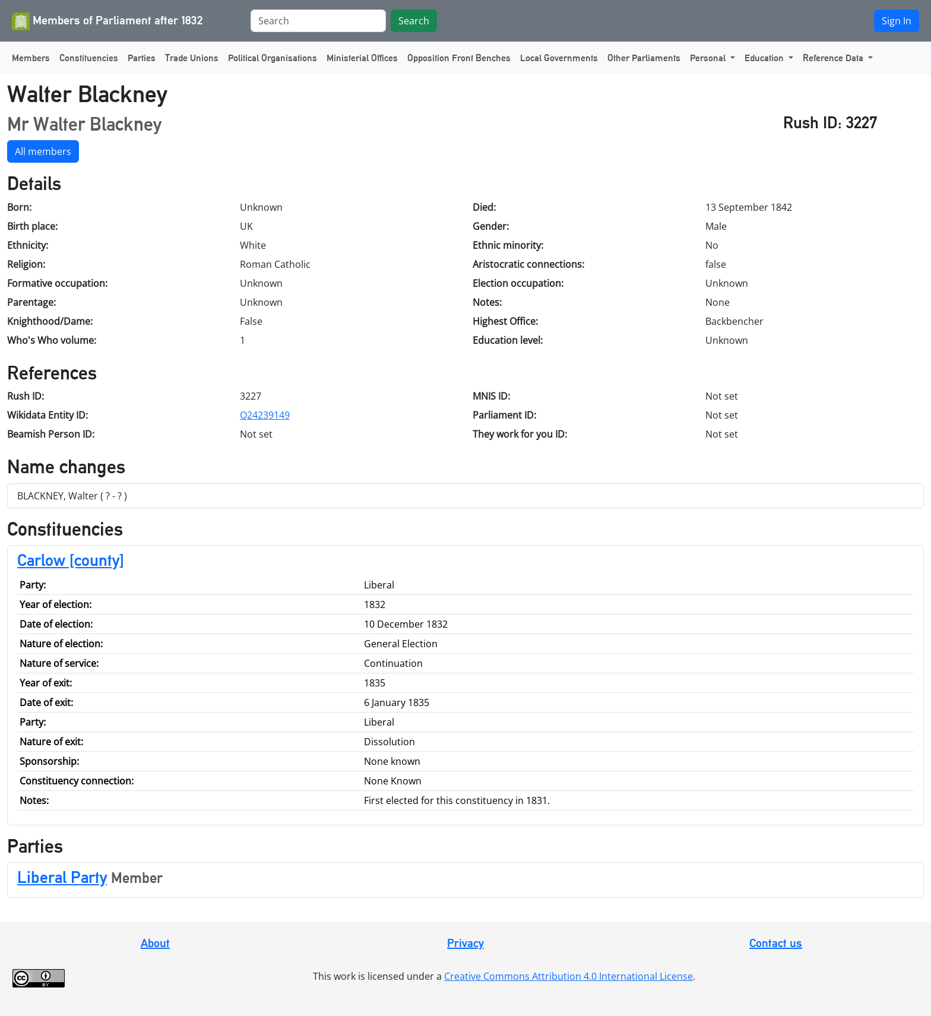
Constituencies (88, 58)
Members (31, 58)
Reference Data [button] (834, 58)
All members (43, 151)
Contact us (775, 943)
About (155, 943)
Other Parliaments (643, 58)
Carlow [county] (70, 559)
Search (413, 20)
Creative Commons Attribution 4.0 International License (568, 976)
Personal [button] (709, 58)
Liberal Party (62, 877)
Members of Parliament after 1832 (107, 21)
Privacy (465, 943)
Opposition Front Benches (459, 58)
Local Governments (559, 58)
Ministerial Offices (362, 58)
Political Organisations (272, 58)
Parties (142, 58)
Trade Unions (191, 58)
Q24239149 (265, 415)
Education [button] (765, 58)
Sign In (896, 20)
